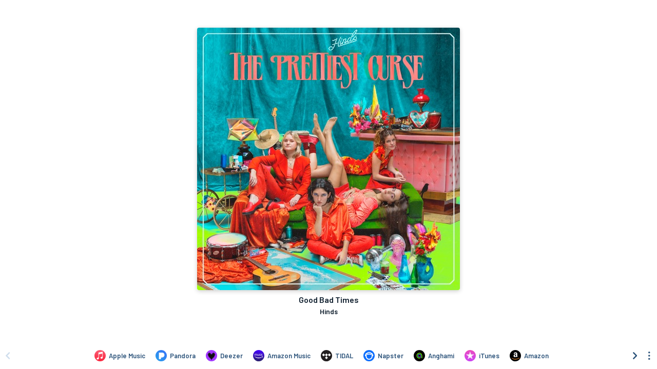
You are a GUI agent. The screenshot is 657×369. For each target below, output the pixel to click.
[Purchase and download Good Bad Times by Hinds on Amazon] (529, 355)
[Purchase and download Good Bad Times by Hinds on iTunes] (482, 355)
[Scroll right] (635, 355)
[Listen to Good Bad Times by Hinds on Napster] (383, 355)
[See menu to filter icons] (649, 355)
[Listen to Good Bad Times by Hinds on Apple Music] (119, 355)
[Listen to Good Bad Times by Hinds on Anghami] (434, 355)
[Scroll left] (7, 355)
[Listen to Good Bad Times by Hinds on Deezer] (224, 355)
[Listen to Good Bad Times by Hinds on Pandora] (175, 355)
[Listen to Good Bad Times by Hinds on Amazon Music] (282, 355)
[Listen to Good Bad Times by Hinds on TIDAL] (337, 355)
